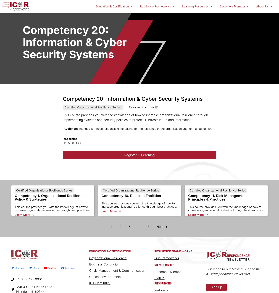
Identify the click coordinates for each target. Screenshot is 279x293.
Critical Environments (105, 277)
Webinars (161, 290)
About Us (264, 6)
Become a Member (234, 6)
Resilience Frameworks (157, 6)
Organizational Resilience (108, 258)
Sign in (159, 278)
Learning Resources (197, 6)
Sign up (216, 287)
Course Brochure (141, 107)
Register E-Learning (139, 155)
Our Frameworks (166, 258)
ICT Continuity (99, 283)
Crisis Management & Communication (117, 270)
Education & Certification (114, 6)
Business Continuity (104, 264)
